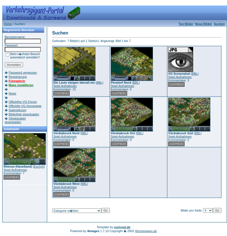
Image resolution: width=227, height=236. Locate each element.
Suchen (219, 24)
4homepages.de (146, 231)
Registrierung (18, 76)
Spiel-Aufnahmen (15, 170)
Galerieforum (17, 110)
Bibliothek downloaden (24, 114)
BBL (99, 82)
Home (8, 24)
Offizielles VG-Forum (23, 101)
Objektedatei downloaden (15, 120)
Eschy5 (39, 166)
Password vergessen (23, 72)
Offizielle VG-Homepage (25, 106)
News (12, 93)
